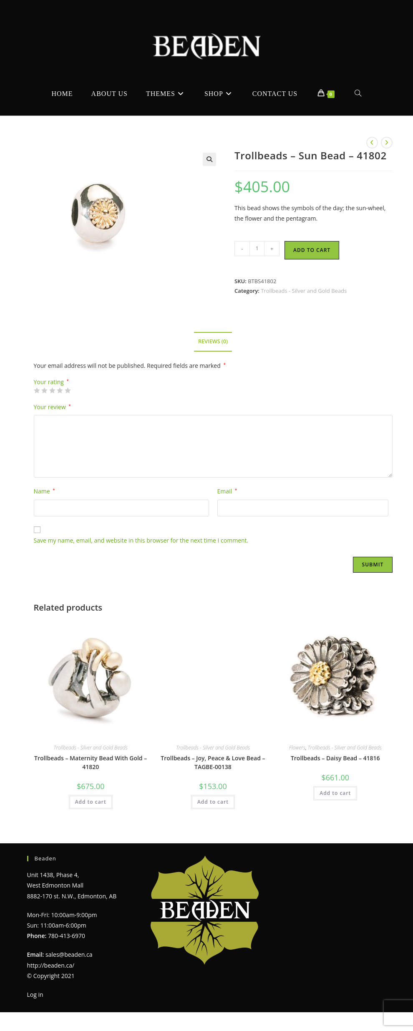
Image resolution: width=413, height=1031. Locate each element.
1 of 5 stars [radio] (37, 390)
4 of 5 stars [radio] (60, 390)
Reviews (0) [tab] (213, 341)
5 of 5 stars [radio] (68, 390)
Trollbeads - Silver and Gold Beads (304, 290)
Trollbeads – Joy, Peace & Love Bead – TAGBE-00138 (213, 762)
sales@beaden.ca (68, 954)
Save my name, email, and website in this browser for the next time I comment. (141, 540)
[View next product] (387, 142)
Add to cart (311, 250)
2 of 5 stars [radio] (44, 390)
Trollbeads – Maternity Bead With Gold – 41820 (90, 762)
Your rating (51, 382)
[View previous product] (372, 142)
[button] (209, 159)
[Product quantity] (256, 248)
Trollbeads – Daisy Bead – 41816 (335, 758)
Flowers (297, 747)
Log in (35, 994)
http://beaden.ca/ (51, 965)
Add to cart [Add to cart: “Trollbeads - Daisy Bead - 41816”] (335, 793)
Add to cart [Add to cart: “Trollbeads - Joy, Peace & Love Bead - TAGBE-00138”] (213, 801)
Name (44, 491)
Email (227, 491)
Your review (52, 407)
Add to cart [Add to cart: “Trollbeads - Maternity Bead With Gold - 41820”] (90, 801)
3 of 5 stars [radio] (52, 390)
